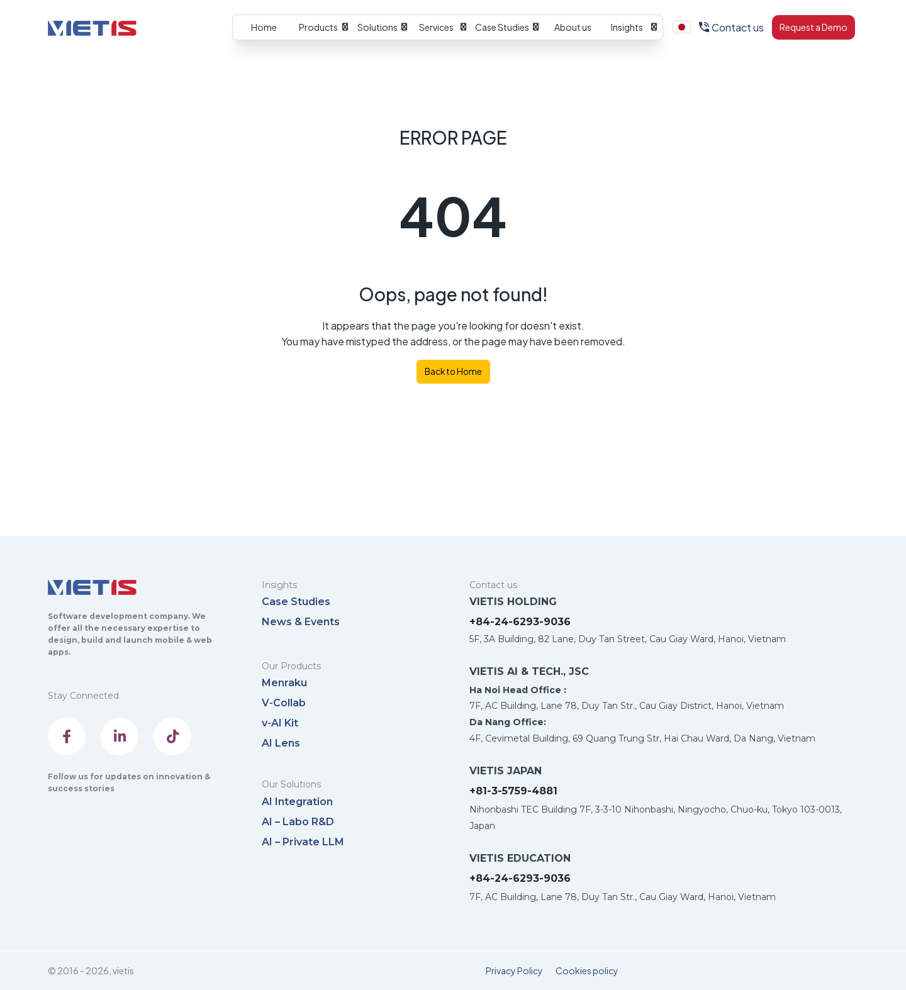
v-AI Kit (280, 723)
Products (318, 27)
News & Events (301, 622)
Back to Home (453, 371)
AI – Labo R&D (298, 822)
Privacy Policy (514, 970)
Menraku (284, 683)
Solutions (377, 27)
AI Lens (281, 743)
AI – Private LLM (303, 842)
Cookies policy (587, 970)
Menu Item (682, 28)
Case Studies (502, 27)
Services (436, 27)
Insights (627, 27)
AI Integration (297, 802)
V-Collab (284, 703)
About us (572, 27)
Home (264, 27)
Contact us (738, 27)
